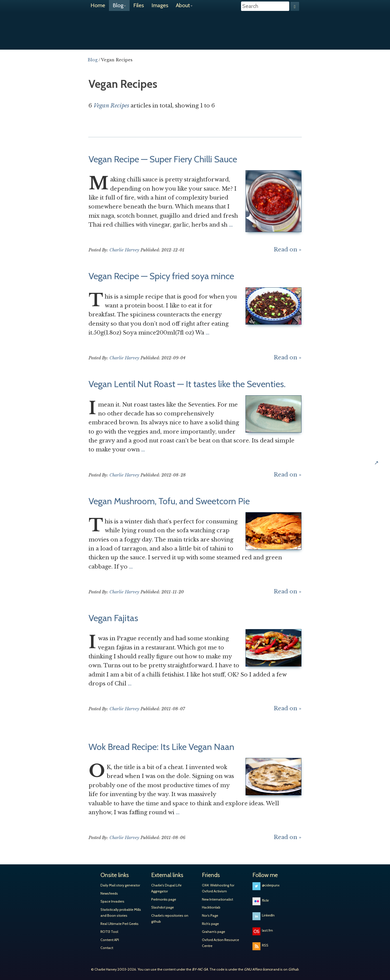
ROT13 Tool (109, 931)
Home (98, 5)
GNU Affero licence (258, 969)
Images (159, 5)
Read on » (287, 249)
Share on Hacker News (382, 450)
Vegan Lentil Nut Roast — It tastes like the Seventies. (187, 383)
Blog (119, 5)
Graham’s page (213, 931)
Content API (109, 940)
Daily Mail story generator (120, 885)
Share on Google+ (382, 434)
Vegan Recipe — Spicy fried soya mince (161, 275)
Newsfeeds (109, 893)
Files (138, 5)
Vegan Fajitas (113, 617)
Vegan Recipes (111, 105)
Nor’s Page (210, 915)
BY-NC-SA (200, 969)
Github (293, 969)
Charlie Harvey (195, 26)
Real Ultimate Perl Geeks (119, 923)
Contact (106, 948)
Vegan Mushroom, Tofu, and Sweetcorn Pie (169, 501)
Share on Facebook (382, 419)
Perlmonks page (163, 899)
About (184, 5)
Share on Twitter (382, 403)
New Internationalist (217, 899)
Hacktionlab (211, 907)
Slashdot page (162, 907)
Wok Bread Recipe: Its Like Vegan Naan (161, 746)
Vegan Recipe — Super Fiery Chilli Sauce (163, 159)
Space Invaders (112, 901)
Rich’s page (210, 923)
